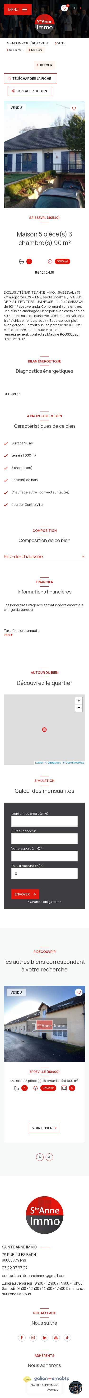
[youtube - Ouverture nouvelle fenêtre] (56, 1338)
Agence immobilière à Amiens (28, 43)
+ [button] (78, 700)
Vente (61, 43)
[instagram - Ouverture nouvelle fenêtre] (33, 1338)
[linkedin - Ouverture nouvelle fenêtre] (44, 1338)
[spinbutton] (44, 873)
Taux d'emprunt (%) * (27, 866)
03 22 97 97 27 (15, 1268)
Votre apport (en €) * (26, 848)
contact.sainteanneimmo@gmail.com (34, 1275)
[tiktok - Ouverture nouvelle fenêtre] (67, 1338)
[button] (49, 1157)
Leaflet (39, 762)
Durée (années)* (24, 831)
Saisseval (16, 50)
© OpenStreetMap (73, 762)
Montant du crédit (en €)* (30, 813)
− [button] (78, 708)
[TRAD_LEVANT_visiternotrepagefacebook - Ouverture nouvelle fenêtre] (22, 1338)
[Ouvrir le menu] (18, 9)
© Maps (53, 762)
